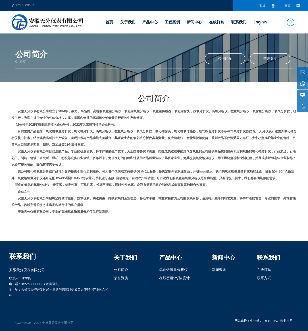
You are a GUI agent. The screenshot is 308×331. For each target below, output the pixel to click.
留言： (292, 5)
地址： (268, 5)
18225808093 (22, 5)
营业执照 (286, 321)
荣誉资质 (270, 58)
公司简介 (225, 58)
